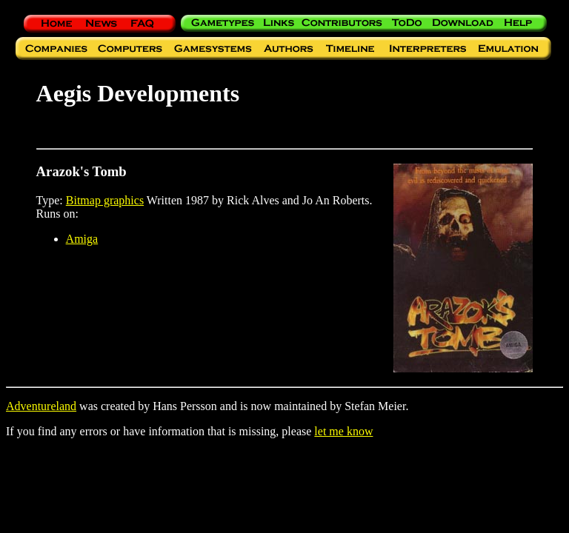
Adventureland (41, 406)
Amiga (82, 238)
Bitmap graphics (105, 200)
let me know (343, 431)
